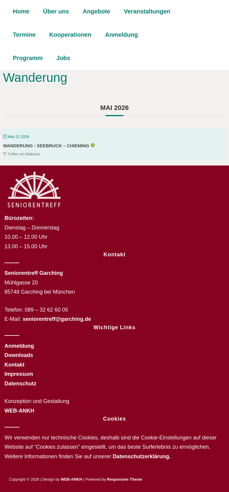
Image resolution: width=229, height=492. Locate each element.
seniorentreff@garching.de (57, 319)
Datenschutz (20, 384)
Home (21, 11)
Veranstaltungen (147, 11)
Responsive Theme (125, 479)
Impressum (18, 374)
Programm (28, 58)
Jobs (63, 58)
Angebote (96, 11)
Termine (24, 34)
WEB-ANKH (19, 411)
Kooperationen (70, 34)
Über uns (56, 11)
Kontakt (14, 365)
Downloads (18, 355)
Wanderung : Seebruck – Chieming (46, 145)
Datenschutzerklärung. (142, 456)
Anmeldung (121, 34)
